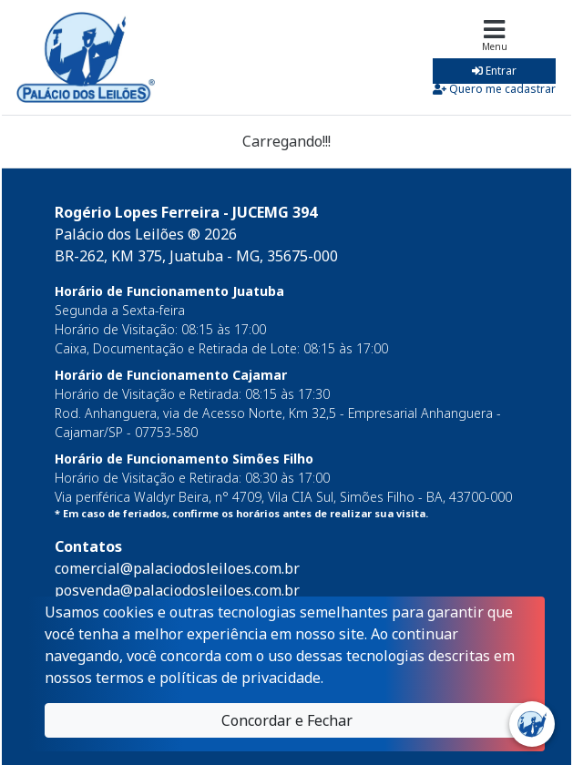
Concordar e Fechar (287, 720)
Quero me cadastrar (494, 89)
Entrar (494, 70)
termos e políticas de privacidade (208, 678)
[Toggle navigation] (494, 57)
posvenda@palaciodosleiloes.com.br (177, 590)
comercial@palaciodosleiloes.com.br (177, 568)
